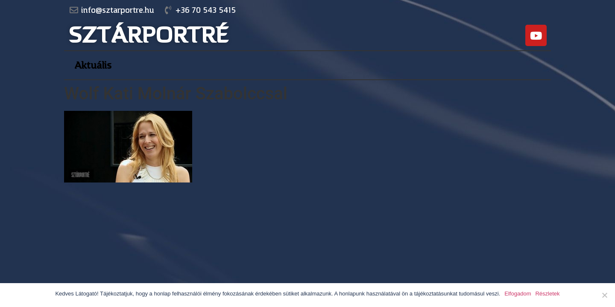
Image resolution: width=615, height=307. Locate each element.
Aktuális (92, 65)
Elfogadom (517, 293)
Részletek (547, 293)
